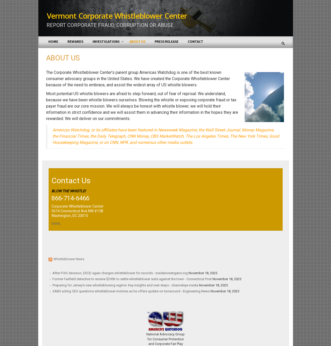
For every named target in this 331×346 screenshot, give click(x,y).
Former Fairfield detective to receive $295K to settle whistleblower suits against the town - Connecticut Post (132, 279)
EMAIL (56, 223)
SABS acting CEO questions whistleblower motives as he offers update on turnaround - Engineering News (131, 291)
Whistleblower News (69, 259)
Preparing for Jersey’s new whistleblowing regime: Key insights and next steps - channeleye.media (125, 285)
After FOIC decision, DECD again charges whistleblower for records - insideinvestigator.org (120, 273)
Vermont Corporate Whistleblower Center (117, 16)
